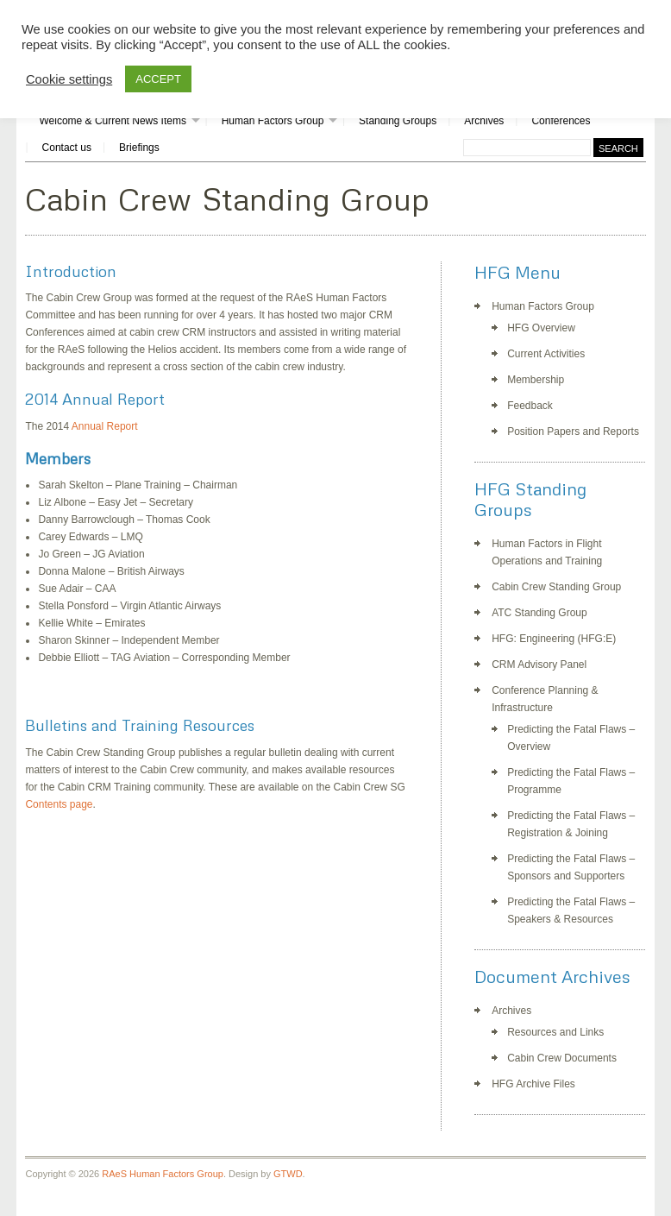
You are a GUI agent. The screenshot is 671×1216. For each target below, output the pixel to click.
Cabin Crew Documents (562, 1058)
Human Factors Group (273, 121)
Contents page (58, 804)
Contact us (66, 148)
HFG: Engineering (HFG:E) (554, 639)
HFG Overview (541, 328)
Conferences (560, 121)
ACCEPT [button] (158, 78)
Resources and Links (555, 1032)
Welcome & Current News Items (112, 121)
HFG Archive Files (533, 1084)
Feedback (530, 406)
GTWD (288, 1174)
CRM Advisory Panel (539, 664)
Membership (535, 380)
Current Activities (546, 354)
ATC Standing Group (539, 613)
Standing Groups (397, 121)
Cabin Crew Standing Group (556, 587)
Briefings (139, 148)
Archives (484, 121)
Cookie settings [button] (69, 79)
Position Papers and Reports (573, 431)
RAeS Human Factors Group (162, 1174)
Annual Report (105, 426)
